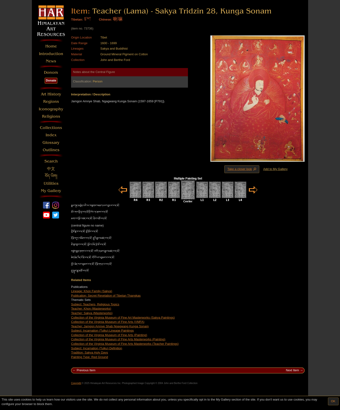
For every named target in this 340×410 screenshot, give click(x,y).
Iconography (51, 109)
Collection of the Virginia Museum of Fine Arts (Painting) (109, 335)
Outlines (51, 150)
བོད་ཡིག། (51, 176)
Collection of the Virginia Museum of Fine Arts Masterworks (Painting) (118, 339)
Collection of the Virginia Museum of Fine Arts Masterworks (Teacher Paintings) (125, 344)
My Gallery (51, 190)
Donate (51, 80)
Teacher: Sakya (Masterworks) (92, 313)
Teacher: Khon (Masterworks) (91, 308)
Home (51, 46)
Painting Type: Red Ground (89, 357)
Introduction (51, 53)
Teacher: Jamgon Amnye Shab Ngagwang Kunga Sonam (110, 326)
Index (51, 135)
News (51, 61)
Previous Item (86, 370)
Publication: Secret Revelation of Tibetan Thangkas (106, 295)
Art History (51, 94)
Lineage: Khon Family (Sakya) (91, 291)
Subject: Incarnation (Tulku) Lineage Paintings (102, 330)
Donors (51, 72)
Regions (51, 101)
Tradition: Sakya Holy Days (89, 352)
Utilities (51, 183)
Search (51, 161)
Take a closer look (242, 169)
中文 (51, 169)
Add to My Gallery (275, 169)
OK (333, 401)
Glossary (51, 142)
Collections (51, 127)
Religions (51, 116)
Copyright (76, 383)
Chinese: (105, 19)
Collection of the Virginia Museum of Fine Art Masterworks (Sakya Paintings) (123, 317)
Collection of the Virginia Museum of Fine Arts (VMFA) (107, 322)
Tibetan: (77, 19)
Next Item (292, 370)
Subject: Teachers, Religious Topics (95, 304)
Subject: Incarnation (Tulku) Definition (96, 348)
